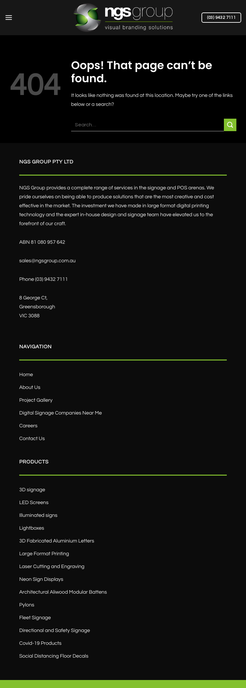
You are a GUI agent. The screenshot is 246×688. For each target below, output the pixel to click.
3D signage (32, 490)
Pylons (26, 605)
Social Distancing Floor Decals (53, 656)
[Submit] (230, 125)
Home (26, 374)
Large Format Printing (44, 554)
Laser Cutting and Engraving (52, 566)
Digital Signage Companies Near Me (60, 413)
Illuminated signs (38, 515)
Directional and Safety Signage (54, 630)
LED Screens (33, 502)
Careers (28, 426)
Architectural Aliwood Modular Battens (63, 592)
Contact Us (32, 438)
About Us (29, 387)
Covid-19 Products (40, 643)
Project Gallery (36, 400)
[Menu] (8, 17)
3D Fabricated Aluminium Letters (56, 541)
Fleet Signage (35, 618)
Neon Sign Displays (41, 579)
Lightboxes (31, 528)
